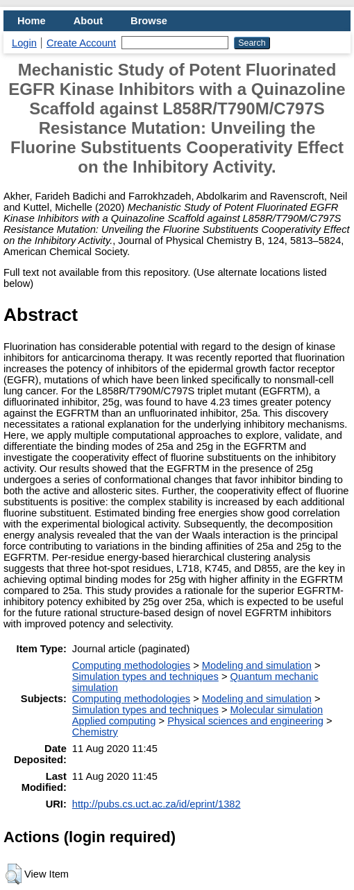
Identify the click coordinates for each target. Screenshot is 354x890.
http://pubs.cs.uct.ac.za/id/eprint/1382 (156, 804)
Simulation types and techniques (145, 676)
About (88, 20)
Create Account (81, 43)
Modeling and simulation (257, 665)
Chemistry (95, 732)
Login (24, 43)
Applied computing (114, 720)
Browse (148, 20)
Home (31, 20)
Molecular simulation (276, 709)
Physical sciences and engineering (245, 720)
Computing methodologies (131, 665)
